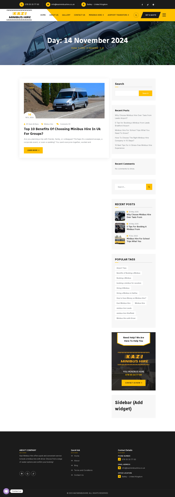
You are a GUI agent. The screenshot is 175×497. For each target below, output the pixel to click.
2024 (82, 48)
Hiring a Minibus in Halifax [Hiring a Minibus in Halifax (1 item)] (127, 293)
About (76, 461)
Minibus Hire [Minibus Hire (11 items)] (140, 303)
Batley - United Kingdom (94, 4)
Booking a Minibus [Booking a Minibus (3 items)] (124, 278)
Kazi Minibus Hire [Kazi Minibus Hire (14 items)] (123, 303)
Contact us (79, 15)
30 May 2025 (133, 212)
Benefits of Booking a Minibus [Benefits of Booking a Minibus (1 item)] (128, 273)
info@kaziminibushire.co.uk (60, 4)
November (93, 48)
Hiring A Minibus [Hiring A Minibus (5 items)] (123, 288)
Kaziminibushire (80, 493)
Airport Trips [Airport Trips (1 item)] (121, 268)
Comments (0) (64, 124)
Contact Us (79, 475)
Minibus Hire (95, 15)
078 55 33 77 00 (29, 4)
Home (43, 15)
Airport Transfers (117, 15)
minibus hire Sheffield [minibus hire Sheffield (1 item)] (125, 313)
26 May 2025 (133, 224)
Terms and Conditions (83, 470)
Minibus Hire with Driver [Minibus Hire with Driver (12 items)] (126, 318)
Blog (76, 465)
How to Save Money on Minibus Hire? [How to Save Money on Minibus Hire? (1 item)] (131, 298)
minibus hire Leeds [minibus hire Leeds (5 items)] (124, 308)
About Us (53, 15)
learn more (33, 150)
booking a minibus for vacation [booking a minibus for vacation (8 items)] (129, 283)
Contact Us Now (133, 383)
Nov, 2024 (29, 115)
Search (119, 84)
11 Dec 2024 (132, 236)
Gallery (66, 15)
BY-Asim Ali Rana (31, 124)
